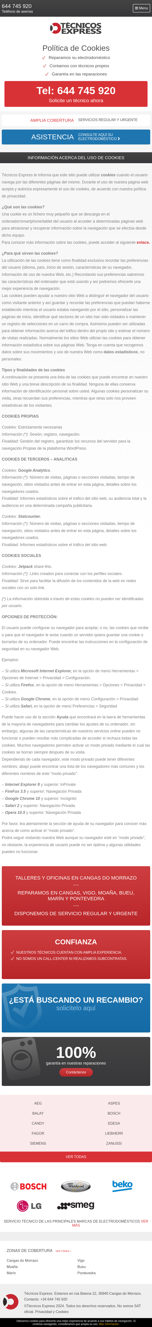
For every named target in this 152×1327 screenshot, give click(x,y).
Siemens (38, 1143)
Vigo (81, 1260)
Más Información (109, 1324)
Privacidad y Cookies (52, 1312)
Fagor (38, 1133)
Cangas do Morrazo (22, 1260)
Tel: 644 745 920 (76, 90)
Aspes (114, 1103)
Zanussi (114, 1143)
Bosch (114, 1113)
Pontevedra (86, 1273)
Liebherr (114, 1133)
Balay (38, 1113)
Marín (11, 1273)
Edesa (114, 1123)
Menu (141, 8)
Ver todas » (63, 1251)
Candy (38, 1123)
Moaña (12, 1267)
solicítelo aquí (76, 1004)
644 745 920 (16, 6)
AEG (38, 1103)
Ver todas (76, 1157)
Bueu (81, 1267)
